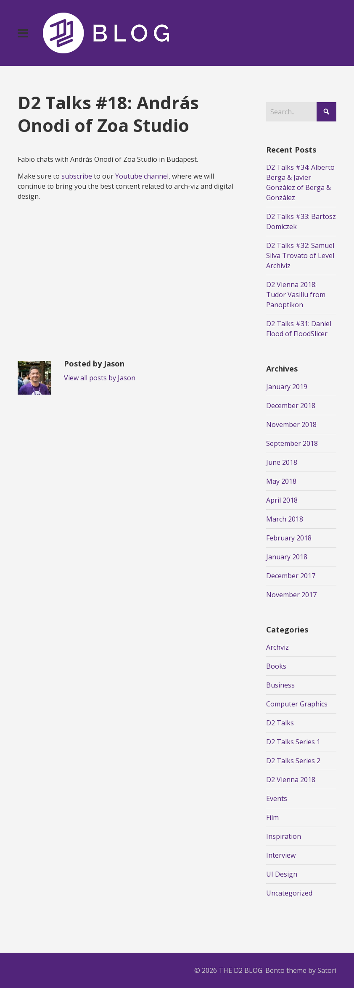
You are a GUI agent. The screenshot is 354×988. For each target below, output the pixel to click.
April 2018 (282, 500)
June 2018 (281, 462)
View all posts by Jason (99, 377)
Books (276, 666)
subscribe (76, 176)
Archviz (277, 647)
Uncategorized (289, 893)
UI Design (281, 874)
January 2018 (286, 556)
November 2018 (291, 424)
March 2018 (284, 519)
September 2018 (292, 443)
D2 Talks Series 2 (293, 760)
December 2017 (290, 575)
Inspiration (283, 836)
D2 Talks (280, 722)
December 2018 (290, 405)
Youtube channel (142, 176)
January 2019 (286, 386)
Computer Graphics (297, 704)
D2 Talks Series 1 (293, 741)
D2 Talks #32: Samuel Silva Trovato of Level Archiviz (300, 255)
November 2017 (291, 594)
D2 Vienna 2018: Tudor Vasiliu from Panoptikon (295, 294)
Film (272, 817)
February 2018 (289, 538)
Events (276, 798)
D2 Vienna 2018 (290, 779)
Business (280, 685)
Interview (281, 855)
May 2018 (281, 481)
